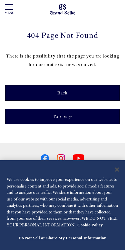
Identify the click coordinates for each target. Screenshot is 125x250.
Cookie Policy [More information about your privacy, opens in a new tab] (90, 224)
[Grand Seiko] (62, 9)
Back (62, 93)
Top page (63, 116)
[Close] (117, 169)
